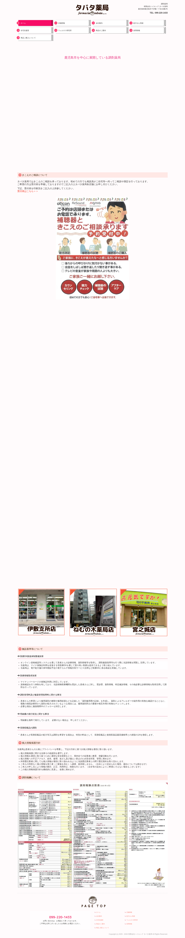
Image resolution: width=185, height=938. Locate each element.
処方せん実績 (138, 23)
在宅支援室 (25, 30)
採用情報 (136, 30)
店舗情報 (61, 23)
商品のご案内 (101, 30)
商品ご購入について (28, 38)
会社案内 (99, 23)
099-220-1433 (161, 13)
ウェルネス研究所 (65, 30)
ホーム (23, 23)
